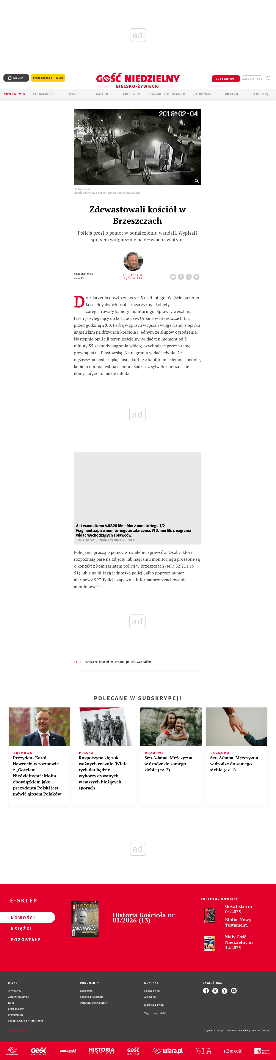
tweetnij (189, 275)
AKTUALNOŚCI (44, 94)
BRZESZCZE (91, 662)
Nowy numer (14, 94)
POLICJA (130, 662)
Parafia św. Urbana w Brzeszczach (106, 540)
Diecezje (232, 94)
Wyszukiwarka (269, 78)
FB (182, 275)
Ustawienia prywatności (94, 1002)
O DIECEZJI (261, 94)
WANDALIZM (144, 662)
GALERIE (102, 94)
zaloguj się (252, 78)
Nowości (21, 917)
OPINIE (73, 94)
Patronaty (203, 94)
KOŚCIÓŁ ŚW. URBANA (112, 662)
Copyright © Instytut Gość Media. (221, 1030)
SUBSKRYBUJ (226, 78)
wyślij (197, 275)
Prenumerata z (48, 78)
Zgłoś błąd (18, 1030)
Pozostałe (21, 939)
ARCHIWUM (131, 94)
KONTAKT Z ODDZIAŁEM (167, 94)
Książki (21, 928)
